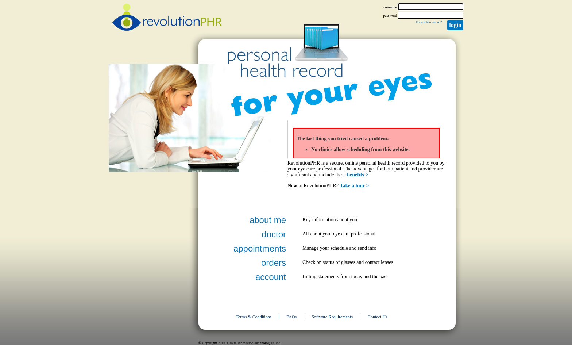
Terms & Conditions (254, 316)
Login (455, 25)
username (390, 7)
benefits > (357, 174)
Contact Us (377, 316)
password (390, 16)
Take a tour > (354, 185)
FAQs (291, 316)
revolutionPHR (167, 18)
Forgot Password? (429, 22)
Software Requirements (332, 316)
